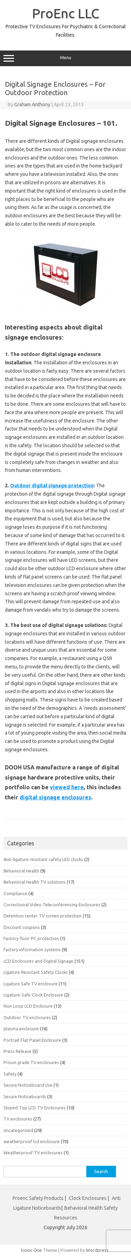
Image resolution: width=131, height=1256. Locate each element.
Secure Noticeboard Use (27, 1085)
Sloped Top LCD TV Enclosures (34, 1107)
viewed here (67, 787)
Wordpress (97, 1250)
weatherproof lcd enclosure (31, 1141)
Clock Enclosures (88, 1198)
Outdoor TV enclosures (27, 1017)
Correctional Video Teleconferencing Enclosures (51, 904)
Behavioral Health (21, 870)
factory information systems (32, 949)
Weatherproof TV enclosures (33, 1152)
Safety (9, 1073)
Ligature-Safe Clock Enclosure (33, 994)
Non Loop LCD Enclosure (28, 1005)
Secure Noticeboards (24, 1096)
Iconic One (31, 1250)
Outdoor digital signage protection (52, 485)
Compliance (15, 893)
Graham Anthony (32, 104)
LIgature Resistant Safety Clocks (35, 972)
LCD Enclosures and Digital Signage (38, 961)
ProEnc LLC (65, 13)
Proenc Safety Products (39, 1198)
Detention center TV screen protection (42, 915)
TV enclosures (17, 1118)
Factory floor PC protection (31, 938)
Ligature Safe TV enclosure (30, 983)
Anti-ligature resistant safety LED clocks (43, 859)
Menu (65, 58)
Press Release (17, 1051)
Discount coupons (21, 927)
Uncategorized (18, 1130)
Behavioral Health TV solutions (34, 881)
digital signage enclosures (55, 797)
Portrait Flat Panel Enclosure (32, 1040)
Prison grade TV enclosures (31, 1062)
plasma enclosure (21, 1028)
